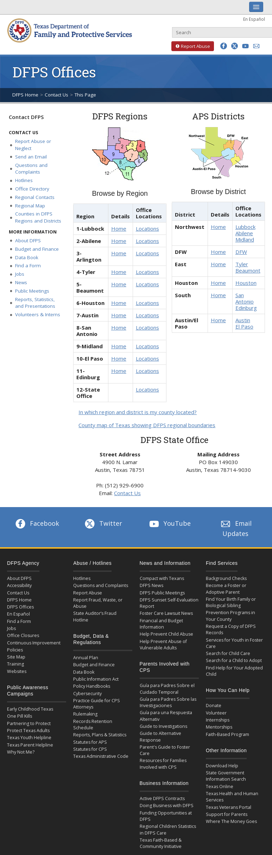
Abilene (244, 233)
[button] (223, 46)
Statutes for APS (90, 742)
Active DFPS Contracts (162, 798)
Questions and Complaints (31, 168)
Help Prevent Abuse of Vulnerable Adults (163, 644)
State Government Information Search (226, 776)
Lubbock (245, 226)
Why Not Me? (20, 752)
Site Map (16, 657)
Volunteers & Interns (37, 314)
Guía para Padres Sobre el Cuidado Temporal (167, 688)
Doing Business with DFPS (167, 806)
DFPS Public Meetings (162, 593)
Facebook (36, 523)
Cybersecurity (87, 694)
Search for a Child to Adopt (234, 660)
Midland (244, 239)
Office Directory (32, 189)
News (21, 282)
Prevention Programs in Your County (230, 616)
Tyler (241, 264)
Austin (242, 320)
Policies (15, 650)
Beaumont (247, 270)
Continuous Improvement (34, 643)
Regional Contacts (35, 197)
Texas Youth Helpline (29, 738)
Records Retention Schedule (92, 724)
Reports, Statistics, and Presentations (35, 303)
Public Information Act (96, 679)
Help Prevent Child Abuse (166, 634)
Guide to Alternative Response (160, 736)
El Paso (244, 326)
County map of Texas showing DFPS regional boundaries (146, 425)
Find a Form (28, 265)
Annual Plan (85, 658)
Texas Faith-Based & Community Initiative (161, 843)
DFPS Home (25, 95)
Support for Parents (226, 814)
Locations (147, 228)
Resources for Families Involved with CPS (163, 763)
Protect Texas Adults (28, 731)
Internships (217, 720)
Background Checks (226, 578)
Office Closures (23, 635)
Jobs (19, 274)
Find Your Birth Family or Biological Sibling (231, 602)
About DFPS (28, 240)
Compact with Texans (162, 578)
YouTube (169, 523)
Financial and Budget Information (161, 624)
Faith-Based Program (227, 734)
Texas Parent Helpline (30, 745)
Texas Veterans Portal (228, 807)
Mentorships (219, 727)
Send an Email (31, 157)
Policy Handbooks (91, 686)
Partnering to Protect (29, 723)
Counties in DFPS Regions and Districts (38, 217)
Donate (213, 706)
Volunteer (216, 713)
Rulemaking (85, 714)
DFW (241, 251)
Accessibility (19, 585)
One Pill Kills (19, 716)
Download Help (222, 766)
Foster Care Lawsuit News (166, 613)
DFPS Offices (20, 607)
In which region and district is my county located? (137, 412)
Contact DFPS (26, 116)
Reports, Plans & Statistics (99, 735)
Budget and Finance (37, 249)
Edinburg (246, 307)
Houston (246, 282)
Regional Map (30, 205)
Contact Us (56, 95)
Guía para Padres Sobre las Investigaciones (168, 702)
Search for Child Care (228, 653)
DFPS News (151, 585)
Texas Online (219, 787)
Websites (16, 671)
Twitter (102, 523)
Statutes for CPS (90, 749)
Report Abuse (190, 46)
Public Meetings (32, 291)
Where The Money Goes (231, 821)
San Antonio (244, 298)
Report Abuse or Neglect (33, 144)
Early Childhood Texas (30, 709)
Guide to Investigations (163, 726)
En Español (254, 19)
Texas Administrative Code (100, 756)
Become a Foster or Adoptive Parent (226, 588)
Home (118, 228)
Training (15, 664)
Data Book (26, 257)
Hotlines (24, 180)
